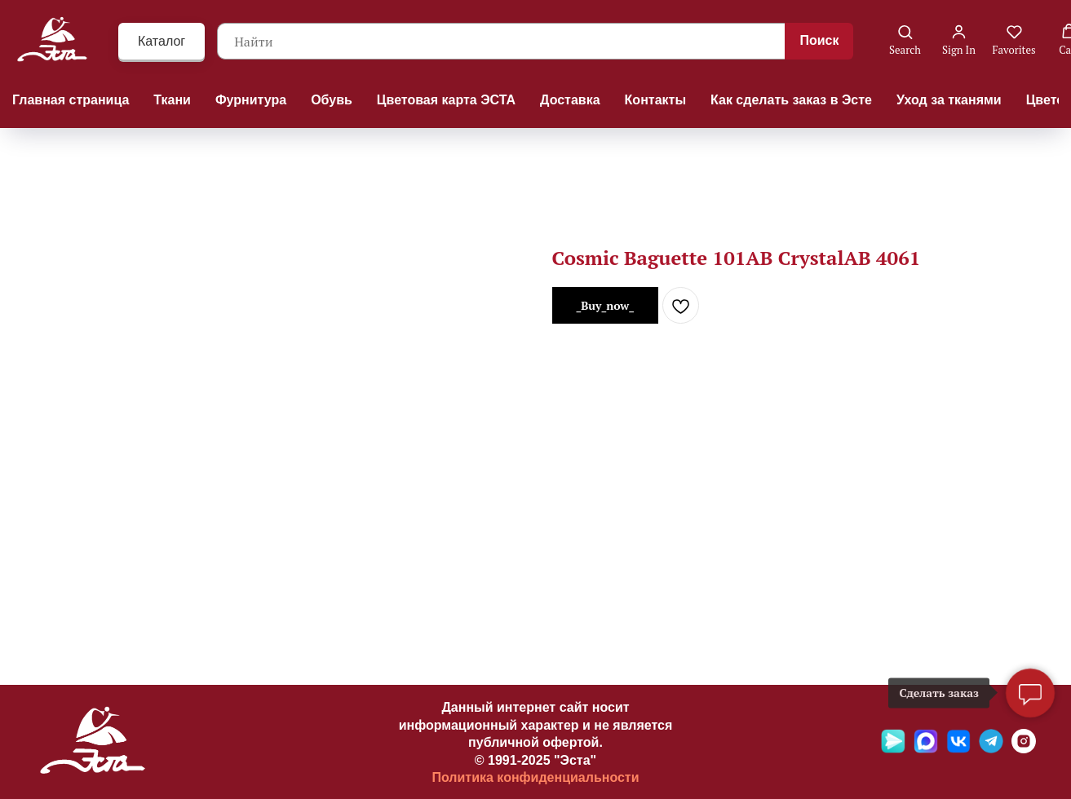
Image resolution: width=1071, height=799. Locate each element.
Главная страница (70, 100)
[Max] (926, 749)
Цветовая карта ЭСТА (446, 100)
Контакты (655, 100)
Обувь (331, 100)
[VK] (958, 749)
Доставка (570, 100)
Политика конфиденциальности (535, 777)
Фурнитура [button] (250, 100)
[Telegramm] (991, 749)
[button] (905, 40)
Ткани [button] (172, 100)
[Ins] (1023, 749)
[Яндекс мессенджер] (893, 749)
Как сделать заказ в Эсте (791, 100)
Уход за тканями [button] (949, 100)
